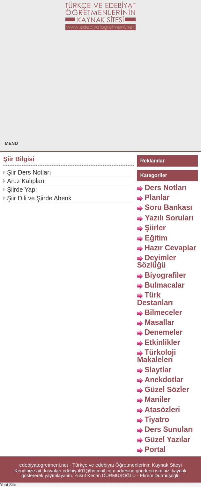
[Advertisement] (100, 87)
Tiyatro (157, 419)
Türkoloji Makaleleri (156, 356)
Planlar (157, 197)
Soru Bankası (168, 207)
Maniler (157, 399)
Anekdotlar (164, 380)
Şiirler (155, 228)
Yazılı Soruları (169, 218)
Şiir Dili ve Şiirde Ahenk (39, 198)
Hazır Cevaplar (170, 248)
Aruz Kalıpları (25, 180)
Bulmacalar (164, 285)
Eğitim (156, 237)
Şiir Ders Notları (29, 172)
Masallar (159, 322)
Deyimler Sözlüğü (156, 261)
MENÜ (11, 143)
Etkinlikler (162, 342)
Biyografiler (165, 275)
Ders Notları (166, 187)
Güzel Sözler (167, 389)
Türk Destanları (155, 298)
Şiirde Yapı (22, 189)
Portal (155, 449)
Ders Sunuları (169, 429)
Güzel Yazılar (167, 439)
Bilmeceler (163, 312)
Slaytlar (158, 369)
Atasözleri (162, 409)
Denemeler (163, 332)
